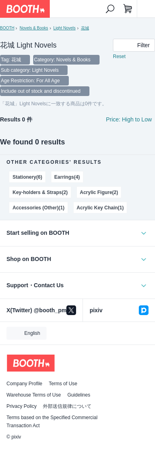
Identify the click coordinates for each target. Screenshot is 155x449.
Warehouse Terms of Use (33, 395)
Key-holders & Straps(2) (40, 192)
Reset (119, 56)
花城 (85, 28)
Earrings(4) (67, 177)
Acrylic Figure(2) (99, 192)
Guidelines (78, 395)
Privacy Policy (21, 406)
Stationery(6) (27, 177)
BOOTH (7, 28)
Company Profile (24, 383)
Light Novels (64, 28)
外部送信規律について (67, 406)
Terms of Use (63, 383)
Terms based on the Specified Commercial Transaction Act (52, 421)
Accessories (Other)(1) (38, 208)
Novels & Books (33, 28)
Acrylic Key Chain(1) (99, 208)
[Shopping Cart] (128, 9)
